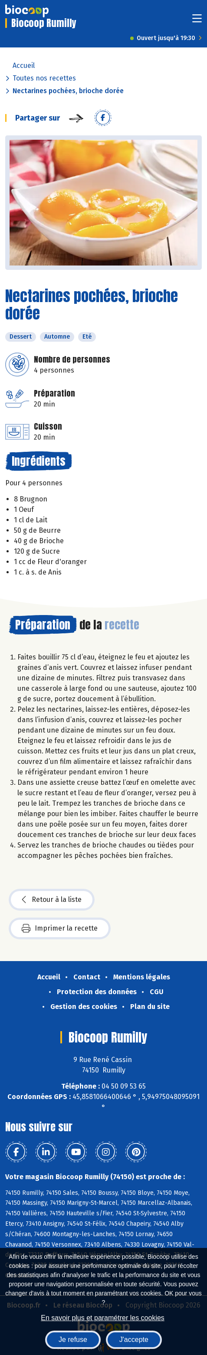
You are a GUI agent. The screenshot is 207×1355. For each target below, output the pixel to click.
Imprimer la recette (60, 928)
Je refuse (73, 1339)
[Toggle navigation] (197, 21)
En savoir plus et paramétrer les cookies (102, 1317)
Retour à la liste (52, 899)
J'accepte (133, 1339)
